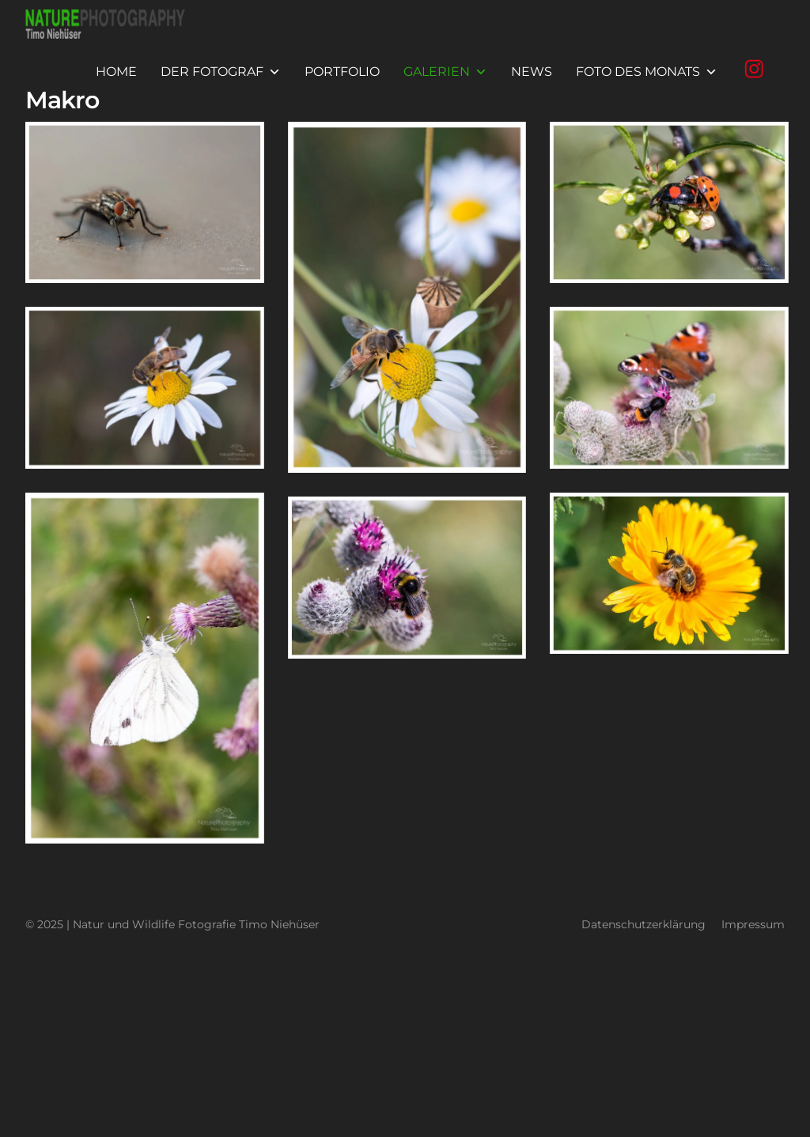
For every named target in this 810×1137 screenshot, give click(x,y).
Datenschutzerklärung (643, 924)
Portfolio (342, 71)
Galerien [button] (445, 72)
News (531, 71)
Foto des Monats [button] (646, 72)
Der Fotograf (221, 72)
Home (116, 71)
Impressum (753, 924)
